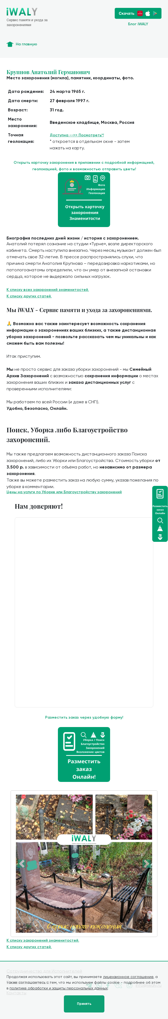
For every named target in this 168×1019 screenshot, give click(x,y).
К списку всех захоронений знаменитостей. (48, 289)
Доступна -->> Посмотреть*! (77, 135)
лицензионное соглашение (128, 976)
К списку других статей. (29, 296)
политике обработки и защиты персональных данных (59, 988)
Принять (84, 1004)
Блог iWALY (138, 24)
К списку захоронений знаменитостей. (43, 940)
